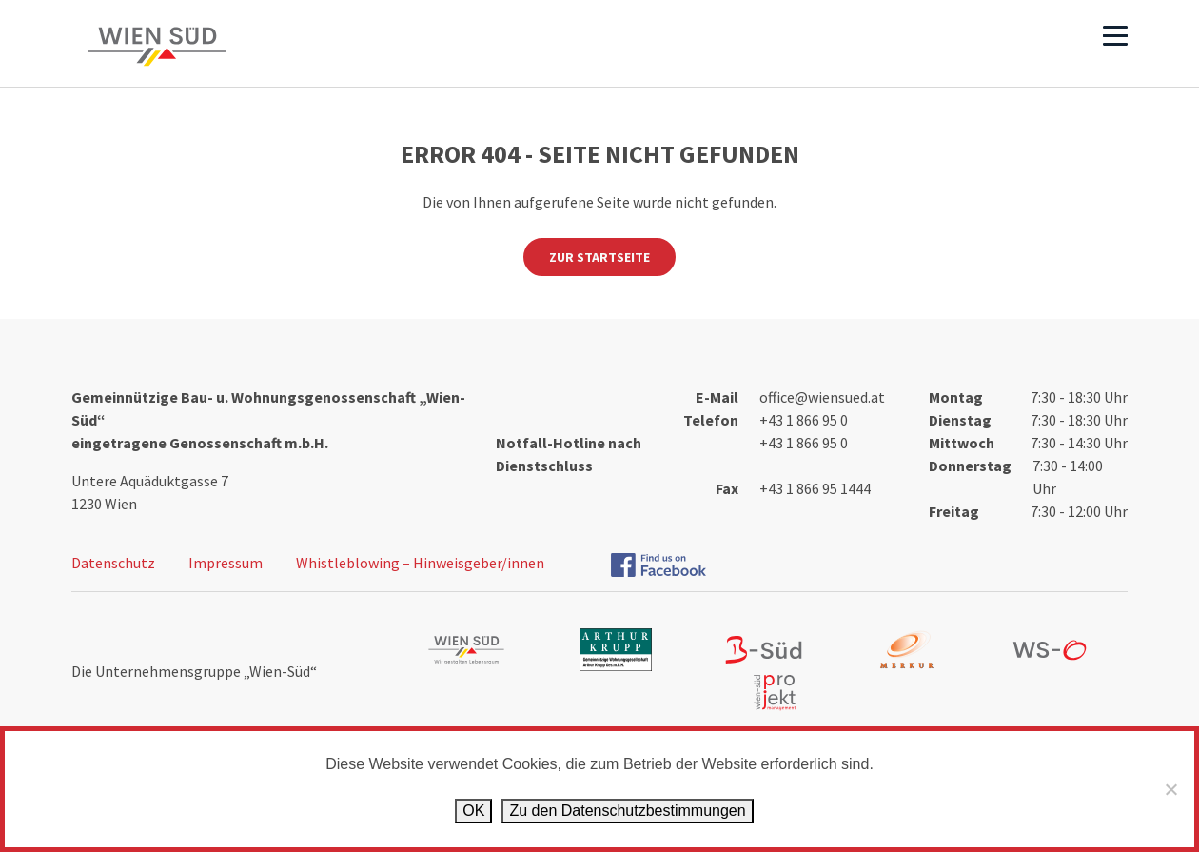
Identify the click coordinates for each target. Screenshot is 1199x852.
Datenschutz (113, 562)
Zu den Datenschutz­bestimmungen (627, 810)
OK (473, 810)
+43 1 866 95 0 (803, 419)
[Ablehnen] (1170, 789)
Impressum (225, 562)
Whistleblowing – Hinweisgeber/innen (420, 562)
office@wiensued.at (822, 396)
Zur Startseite (599, 257)
